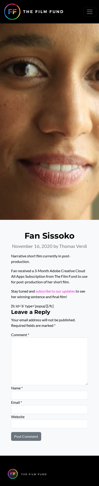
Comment (20, 334)
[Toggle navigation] (89, 11)
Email (16, 402)
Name (17, 388)
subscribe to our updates (55, 291)
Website (18, 416)
